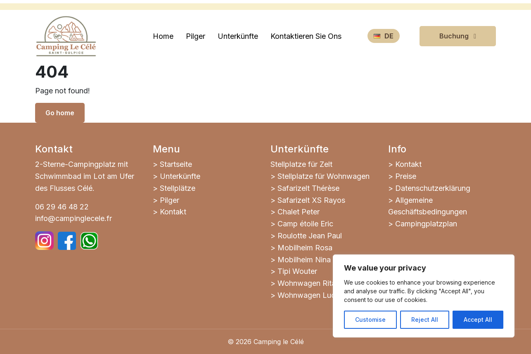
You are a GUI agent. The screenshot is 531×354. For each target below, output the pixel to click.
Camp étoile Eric (305, 223)
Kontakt (173, 211)
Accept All (478, 319)
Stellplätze (177, 188)
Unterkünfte (180, 176)
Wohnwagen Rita (306, 283)
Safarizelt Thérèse (308, 188)
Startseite (176, 164)
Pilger (169, 200)
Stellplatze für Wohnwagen (323, 176)
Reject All (424, 319)
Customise (370, 319)
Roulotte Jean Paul (309, 235)
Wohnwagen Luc (306, 295)
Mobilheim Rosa (304, 247)
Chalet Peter (298, 211)
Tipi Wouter (297, 271)
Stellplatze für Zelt (301, 164)
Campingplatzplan (426, 223)
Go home (59, 113)
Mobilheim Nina (304, 259)
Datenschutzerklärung (432, 188)
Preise (405, 176)
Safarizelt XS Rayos (311, 200)
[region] (423, 295)
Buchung (457, 36)
